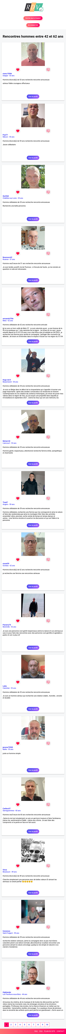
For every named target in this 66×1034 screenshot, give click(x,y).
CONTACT (60, 1031)
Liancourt (6, 443)
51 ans (12, 259)
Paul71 (5, 135)
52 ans (13, 627)
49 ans (14, 872)
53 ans (11, 76)
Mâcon (5, 137)
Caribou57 (7, 809)
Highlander (7, 992)
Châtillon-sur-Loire (10, 198)
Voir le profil (33, 97)
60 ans (18, 811)
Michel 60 (6, 441)
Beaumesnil (7, 382)
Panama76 (7, 625)
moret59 (6, 564)
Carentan (6, 688)
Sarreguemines (8, 811)
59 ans (12, 504)
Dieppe (5, 76)
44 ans (24, 994)
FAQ (36, 1031)
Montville (6, 627)
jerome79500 (8, 747)
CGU (41, 1031)
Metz (5, 321)
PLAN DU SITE (49, 1031)
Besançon (6, 872)
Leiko (5, 686)
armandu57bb (8, 319)
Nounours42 (7, 257)
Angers (5, 504)
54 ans (15, 382)
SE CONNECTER (33, 25)
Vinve (5, 870)
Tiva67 (5, 502)
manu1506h (7, 74)
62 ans (10, 321)
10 (47, 1025)
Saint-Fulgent (8, 933)
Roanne (5, 259)
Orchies (5, 566)
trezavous (6, 931)
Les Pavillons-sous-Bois (12, 994)
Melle (5, 749)
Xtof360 (6, 196)
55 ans (11, 137)
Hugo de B (7, 380)
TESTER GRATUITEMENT (33, 18)
